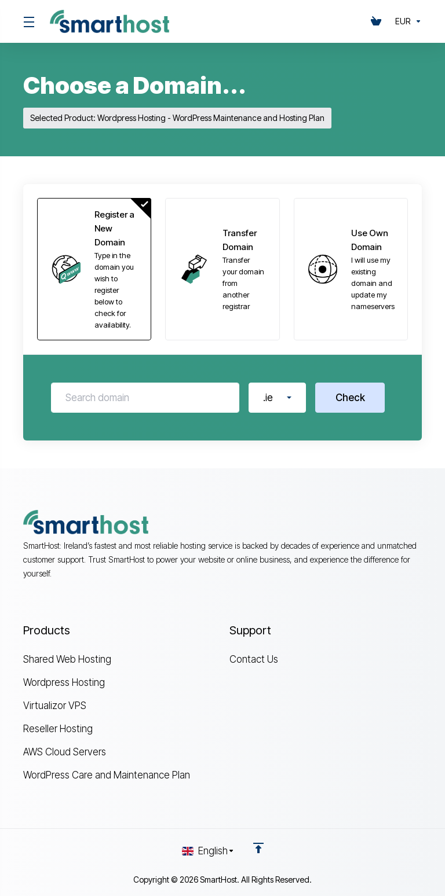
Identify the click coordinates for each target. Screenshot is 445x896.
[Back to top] (258, 848)
